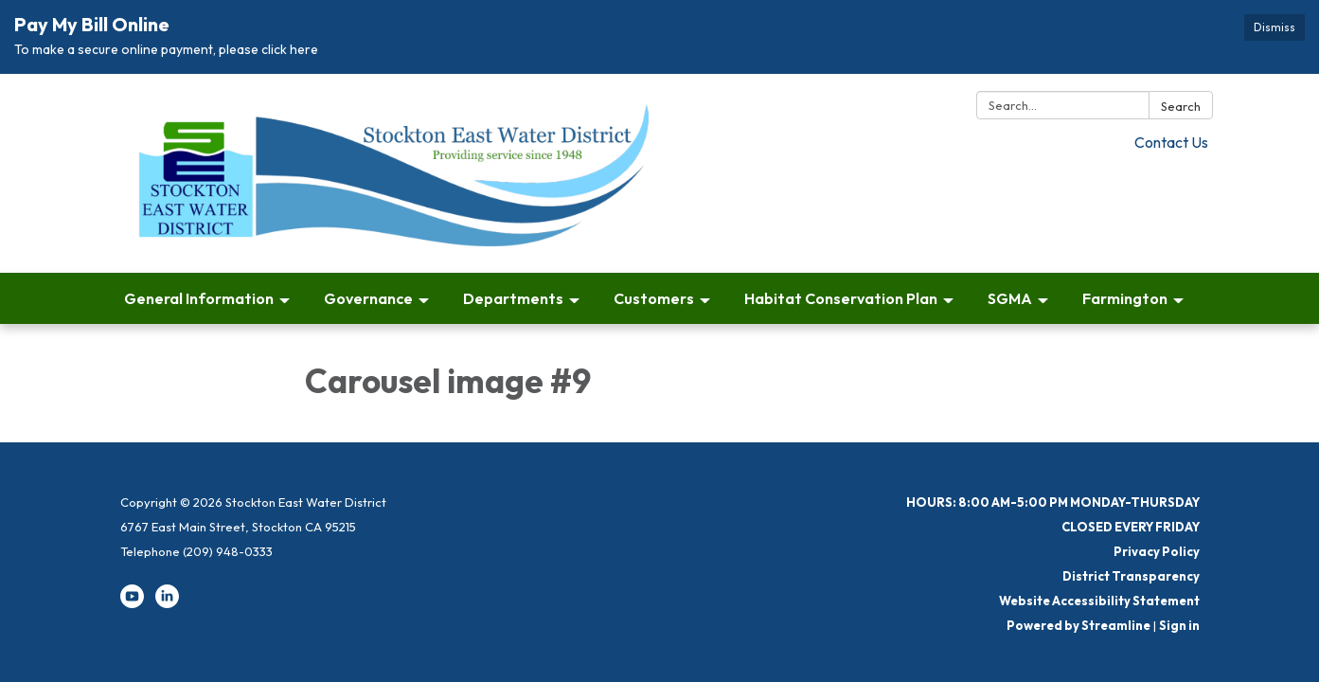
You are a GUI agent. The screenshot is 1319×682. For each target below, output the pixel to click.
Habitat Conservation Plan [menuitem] (840, 298)
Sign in (1179, 625)
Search (1181, 106)
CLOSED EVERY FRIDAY (1130, 526)
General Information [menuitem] (199, 298)
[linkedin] (167, 603)
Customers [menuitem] (654, 298)
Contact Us (1171, 142)
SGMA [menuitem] (1010, 298)
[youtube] (132, 603)
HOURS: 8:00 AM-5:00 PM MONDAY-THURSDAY (1053, 502)
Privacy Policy (1157, 551)
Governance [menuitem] (368, 298)
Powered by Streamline (1078, 625)
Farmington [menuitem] (1124, 298)
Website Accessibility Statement (1099, 600)
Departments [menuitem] (513, 298)
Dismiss (1274, 27)
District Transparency (1131, 575)
